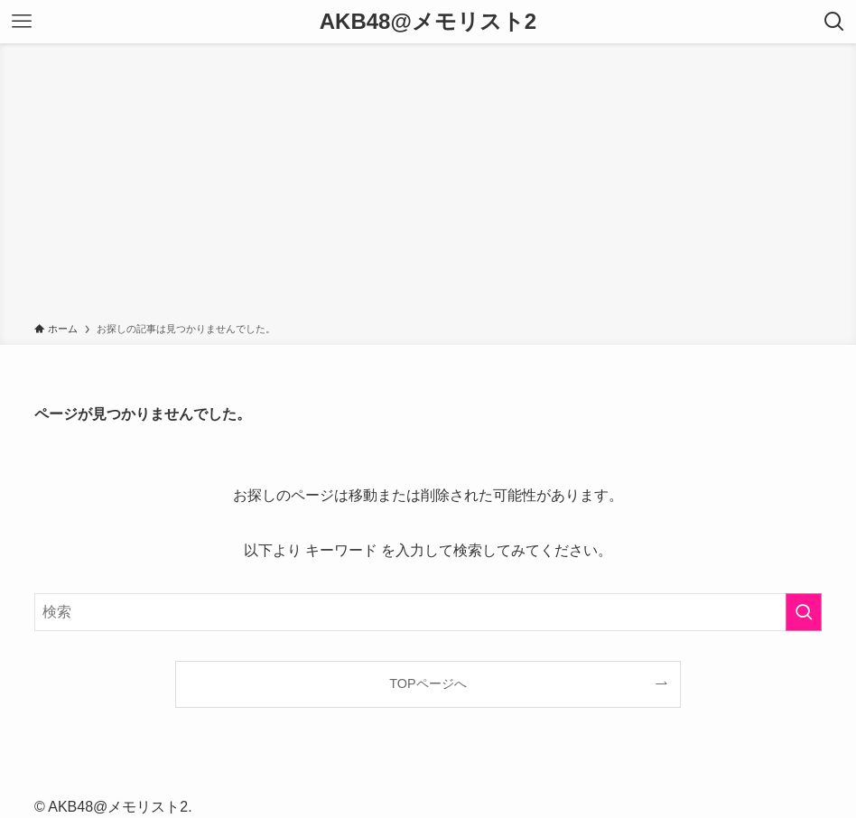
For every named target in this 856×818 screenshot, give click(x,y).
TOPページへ (427, 683)
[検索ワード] (428, 612)
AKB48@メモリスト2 (428, 22)
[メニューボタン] (21, 21)
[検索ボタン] (834, 21)
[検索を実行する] (804, 612)
